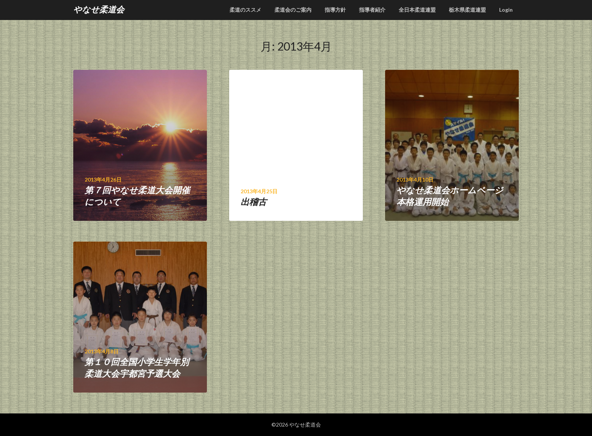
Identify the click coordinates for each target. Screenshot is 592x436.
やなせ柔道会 (98, 9)
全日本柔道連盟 (417, 9)
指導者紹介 (372, 9)
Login (506, 9)
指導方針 (335, 9)
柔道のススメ (245, 9)
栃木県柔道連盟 (467, 9)
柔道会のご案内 (292, 9)
